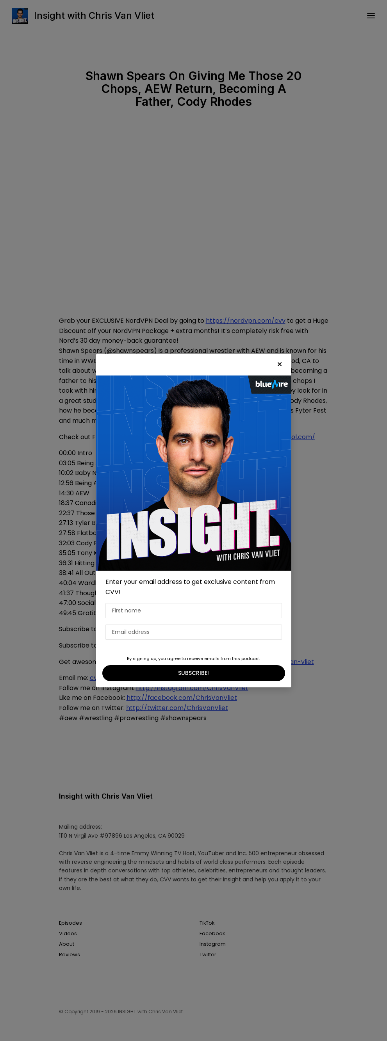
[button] (279, 364)
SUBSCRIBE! (193, 673)
